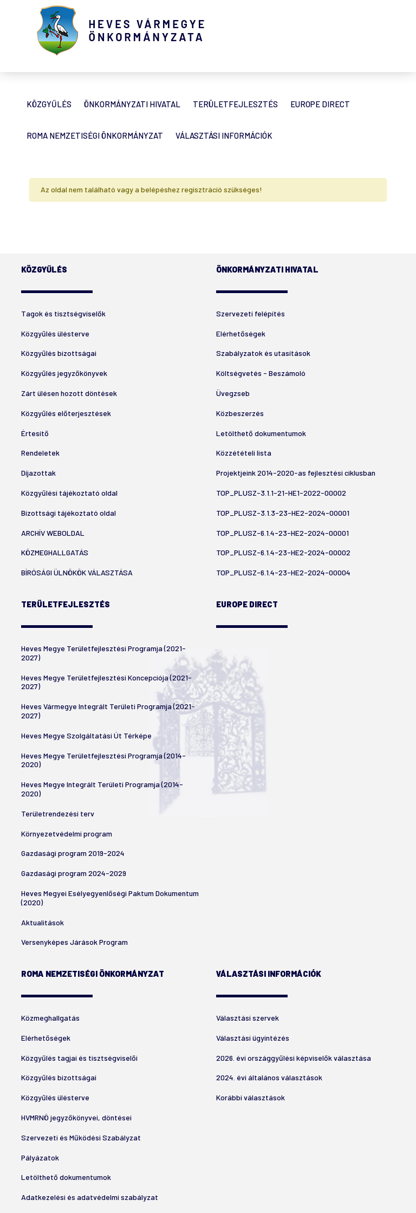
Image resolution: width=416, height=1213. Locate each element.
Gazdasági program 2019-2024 (73, 853)
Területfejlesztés (235, 104)
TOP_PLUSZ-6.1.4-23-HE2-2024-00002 (283, 552)
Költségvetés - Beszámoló (261, 373)
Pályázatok (40, 1157)
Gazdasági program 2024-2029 (73, 873)
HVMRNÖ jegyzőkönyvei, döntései (76, 1117)
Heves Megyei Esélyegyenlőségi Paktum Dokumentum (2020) (110, 897)
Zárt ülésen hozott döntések (69, 393)
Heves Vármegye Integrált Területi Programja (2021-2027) (108, 711)
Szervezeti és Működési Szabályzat (81, 1137)
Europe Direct (320, 104)
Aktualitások (42, 922)
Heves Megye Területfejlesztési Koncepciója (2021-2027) (106, 682)
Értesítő (35, 433)
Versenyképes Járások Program (74, 941)
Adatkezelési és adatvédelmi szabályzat (89, 1197)
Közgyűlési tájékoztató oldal (69, 492)
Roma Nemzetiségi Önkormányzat (95, 135)
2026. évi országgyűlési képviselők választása (293, 1057)
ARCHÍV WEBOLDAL (52, 532)
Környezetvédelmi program (66, 833)
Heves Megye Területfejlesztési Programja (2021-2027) (103, 653)
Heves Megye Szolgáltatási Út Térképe (86, 735)
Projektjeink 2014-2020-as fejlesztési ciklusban (295, 472)
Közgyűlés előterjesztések (66, 413)
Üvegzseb (233, 393)
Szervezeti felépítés (250, 313)
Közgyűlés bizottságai (58, 353)
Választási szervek (247, 1017)
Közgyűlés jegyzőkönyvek (64, 373)
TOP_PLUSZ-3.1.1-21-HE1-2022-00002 (281, 492)
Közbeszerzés (240, 413)
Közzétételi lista (243, 452)
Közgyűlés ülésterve (55, 333)
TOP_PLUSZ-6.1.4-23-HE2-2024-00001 (282, 532)
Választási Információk (224, 135)
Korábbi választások (250, 1097)
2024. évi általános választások (269, 1077)
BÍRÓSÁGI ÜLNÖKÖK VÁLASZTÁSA (77, 572)
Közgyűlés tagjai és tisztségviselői (79, 1057)
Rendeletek (40, 452)
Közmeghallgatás (50, 1017)
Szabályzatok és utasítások (263, 353)
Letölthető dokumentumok (261, 433)
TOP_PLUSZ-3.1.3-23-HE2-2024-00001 (282, 512)
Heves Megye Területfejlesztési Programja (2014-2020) (103, 760)
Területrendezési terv (57, 813)
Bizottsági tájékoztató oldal (68, 512)
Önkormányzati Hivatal (132, 104)
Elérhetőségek (240, 333)
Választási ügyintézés (252, 1037)
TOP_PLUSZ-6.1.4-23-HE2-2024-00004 (283, 572)
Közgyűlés (49, 104)
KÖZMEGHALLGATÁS (54, 552)
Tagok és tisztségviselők (63, 313)
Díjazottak (38, 472)
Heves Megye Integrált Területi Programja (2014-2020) (102, 789)
